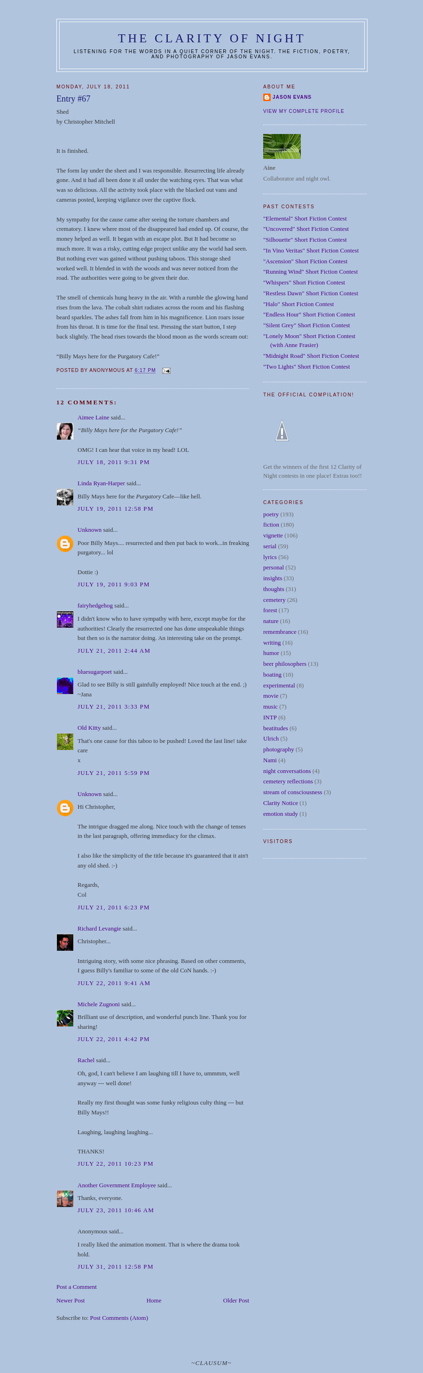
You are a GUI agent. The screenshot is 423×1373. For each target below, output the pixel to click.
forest (270, 610)
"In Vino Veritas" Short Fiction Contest (311, 250)
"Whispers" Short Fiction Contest (304, 282)
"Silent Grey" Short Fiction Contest (306, 325)
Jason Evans (292, 97)
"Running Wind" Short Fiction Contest (310, 271)
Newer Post (70, 1300)
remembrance (280, 631)
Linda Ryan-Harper (101, 483)
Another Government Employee (117, 1185)
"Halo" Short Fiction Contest (298, 304)
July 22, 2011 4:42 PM (114, 1038)
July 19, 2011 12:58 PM (116, 508)
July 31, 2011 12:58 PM (116, 1266)
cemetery (274, 599)
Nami (270, 760)
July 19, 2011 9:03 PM (114, 584)
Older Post (236, 1300)
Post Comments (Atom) (119, 1317)
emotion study (280, 813)
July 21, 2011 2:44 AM (114, 650)
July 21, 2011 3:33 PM (114, 706)
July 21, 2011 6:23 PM (114, 907)
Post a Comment (76, 1286)
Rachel (86, 1060)
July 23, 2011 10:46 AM (116, 1210)
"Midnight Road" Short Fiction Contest (311, 355)
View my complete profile (304, 111)
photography (278, 749)
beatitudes (275, 728)
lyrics (270, 556)
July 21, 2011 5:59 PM (114, 772)
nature (270, 620)
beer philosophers (284, 663)
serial (269, 546)
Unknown (90, 529)
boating (272, 674)
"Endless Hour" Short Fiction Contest (309, 314)
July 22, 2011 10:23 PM (116, 1163)
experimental (279, 685)
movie (271, 695)
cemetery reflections (288, 781)
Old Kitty (89, 727)
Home (154, 1300)
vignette (273, 535)
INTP (270, 717)
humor (271, 652)
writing (272, 642)
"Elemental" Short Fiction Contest (305, 218)
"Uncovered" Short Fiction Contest (306, 228)
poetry (271, 514)
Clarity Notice (280, 802)
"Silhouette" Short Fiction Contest (305, 239)
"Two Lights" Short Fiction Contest (306, 366)
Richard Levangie (99, 928)
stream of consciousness (292, 792)
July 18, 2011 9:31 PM (114, 462)
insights (272, 578)
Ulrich (271, 738)
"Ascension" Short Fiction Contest (305, 261)
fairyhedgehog (95, 605)
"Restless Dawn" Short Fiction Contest (310, 293)
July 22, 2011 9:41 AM (114, 982)
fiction (271, 524)
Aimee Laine (94, 417)
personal (273, 567)
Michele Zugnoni (99, 1004)
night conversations (287, 770)
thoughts (273, 588)
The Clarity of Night (212, 38)
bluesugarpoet (95, 671)
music (270, 706)
